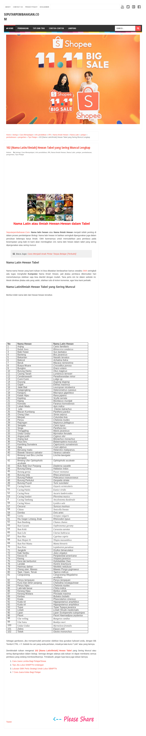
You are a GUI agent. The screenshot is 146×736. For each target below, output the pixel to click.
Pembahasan (23, 28)
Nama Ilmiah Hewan (58, 152)
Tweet (9, 722)
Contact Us (18, 7)
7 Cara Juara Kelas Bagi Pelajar (26, 672)
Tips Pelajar (19, 154)
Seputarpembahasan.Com (18, 232)
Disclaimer (44, 7)
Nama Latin (71, 152)
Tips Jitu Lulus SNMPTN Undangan (28, 665)
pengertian (10, 154)
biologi (18, 152)
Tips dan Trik (39, 28)
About (8, 7)
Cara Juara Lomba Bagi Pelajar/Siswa (29, 661)
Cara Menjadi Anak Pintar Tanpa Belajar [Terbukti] (52, 254)
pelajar (78, 152)
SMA (85, 271)
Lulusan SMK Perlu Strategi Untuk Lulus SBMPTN (34, 668)
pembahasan (87, 152)
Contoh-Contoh (56, 28)
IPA (49, 152)
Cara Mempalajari (28, 152)
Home (9, 28)
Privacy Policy (31, 7)
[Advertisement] (27, 175)
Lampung (72, 28)
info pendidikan (41, 152)
